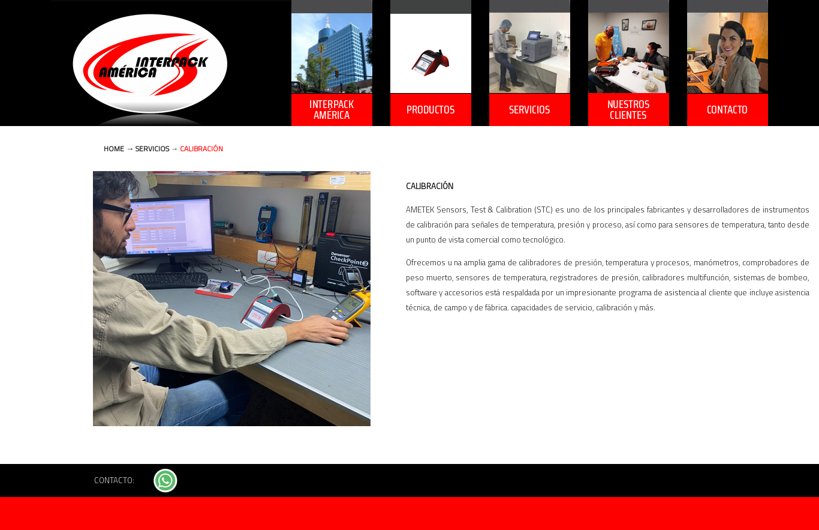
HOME (114, 148)
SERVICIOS (153, 148)
